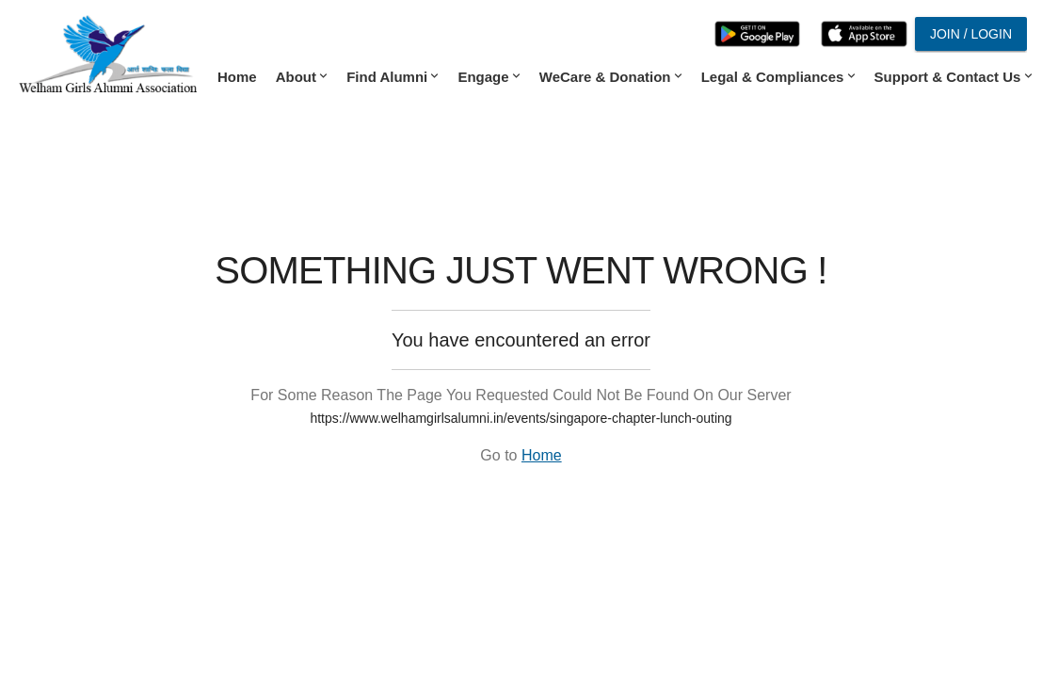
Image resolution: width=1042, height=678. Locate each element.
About (300, 76)
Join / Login (971, 33)
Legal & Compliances (776, 76)
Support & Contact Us (951, 76)
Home (237, 77)
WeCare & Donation (609, 76)
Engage (486, 76)
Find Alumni (390, 76)
